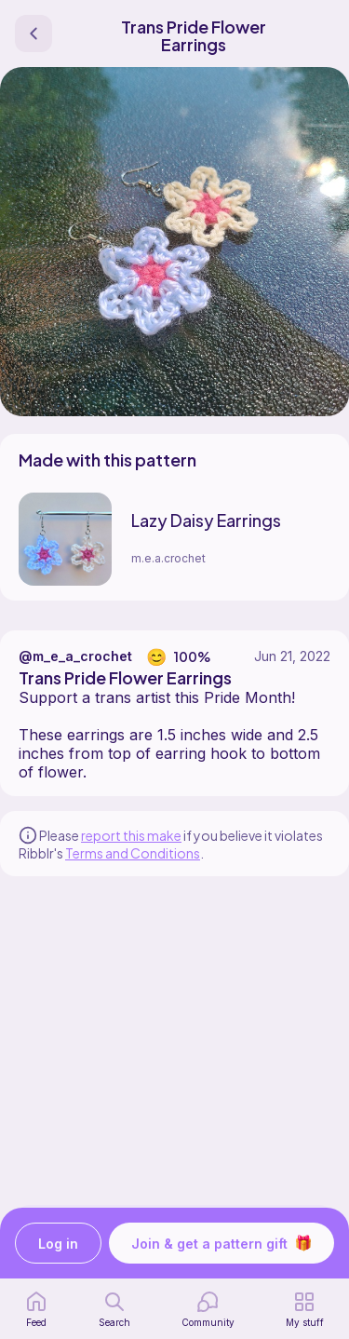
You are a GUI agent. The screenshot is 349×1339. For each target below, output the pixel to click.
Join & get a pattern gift (221, 1243)
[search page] (114, 1309)
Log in (58, 1243)
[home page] (36, 1309)
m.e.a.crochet (168, 558)
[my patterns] (305, 1309)
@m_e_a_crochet (75, 656)
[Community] (208, 1309)
